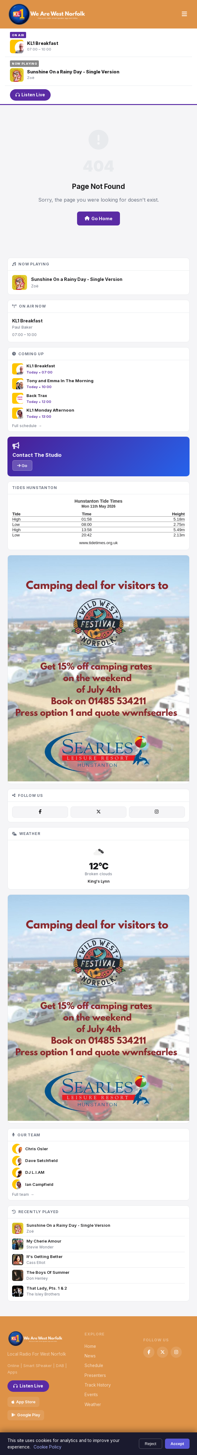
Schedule (94, 1365)
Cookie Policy (48, 1446)
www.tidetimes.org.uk (98, 542)
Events (91, 1394)
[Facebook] (40, 812)
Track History (98, 1385)
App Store (23, 1402)
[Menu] (184, 14)
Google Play (25, 1415)
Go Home (98, 218)
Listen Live (30, 94)
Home (90, 1346)
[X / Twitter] (98, 812)
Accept (177, 1443)
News (90, 1355)
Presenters (95, 1375)
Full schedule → (27, 425)
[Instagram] (157, 812)
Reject (150, 1443)
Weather (93, 1404)
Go (22, 465)
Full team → (23, 1194)
